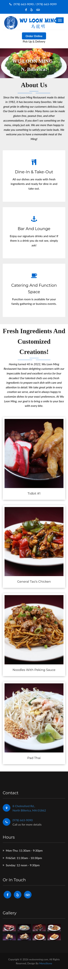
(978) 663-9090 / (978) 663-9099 (33, 4)
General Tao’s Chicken (34, 581)
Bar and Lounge (34, 228)
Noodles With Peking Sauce (34, 670)
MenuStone (45, 963)
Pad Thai (34, 758)
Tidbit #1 (34, 493)
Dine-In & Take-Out (34, 171)
